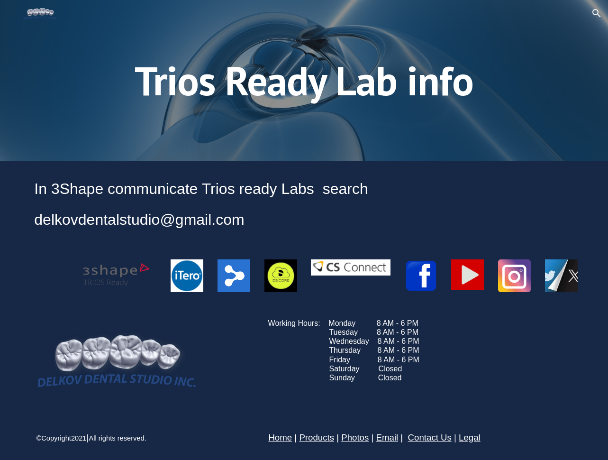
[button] (596, 13)
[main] (304, 80)
